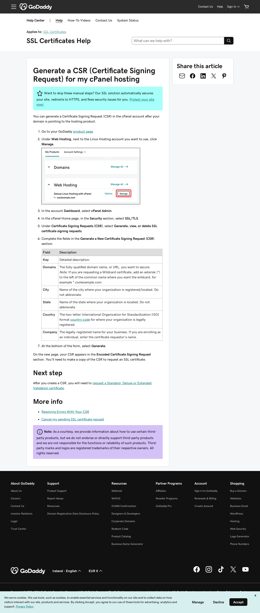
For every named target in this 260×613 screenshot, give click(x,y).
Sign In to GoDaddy (205, 490)
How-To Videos (79, 20)
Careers (15, 498)
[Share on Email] (182, 75)
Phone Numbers (239, 544)
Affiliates (161, 490)
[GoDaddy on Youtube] (245, 572)
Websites (235, 498)
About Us (16, 490)
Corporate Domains (123, 521)
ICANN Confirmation (123, 506)
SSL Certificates (54, 31)
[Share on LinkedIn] (203, 75)
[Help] (220, 7)
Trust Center (18, 528)
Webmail (116, 490)
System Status (127, 20)
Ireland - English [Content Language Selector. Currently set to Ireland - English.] (67, 570)
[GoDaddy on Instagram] (209, 572)
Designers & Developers (125, 513)
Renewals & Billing (205, 498)
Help (59, 20)
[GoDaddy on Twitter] (233, 572)
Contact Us (103, 20)
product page (83, 131)
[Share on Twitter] (213, 75)
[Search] (228, 40)
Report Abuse (55, 498)
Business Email (239, 506)
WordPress (236, 513)
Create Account (203, 506)
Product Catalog (121, 536)
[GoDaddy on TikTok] (221, 572)
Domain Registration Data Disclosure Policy (73, 513)
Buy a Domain (238, 490)
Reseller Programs (167, 498)
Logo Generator (239, 536)
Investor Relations (21, 513)
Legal (14, 521)
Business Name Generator (127, 544)
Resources (53, 506)
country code (80, 319)
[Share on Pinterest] (224, 75)
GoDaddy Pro (164, 506)
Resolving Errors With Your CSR (65, 411)
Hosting (234, 521)
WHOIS (115, 498)
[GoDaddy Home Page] (28, 570)
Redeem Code (119, 528)
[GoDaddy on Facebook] (196, 572)
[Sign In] (233, 7)
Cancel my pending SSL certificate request (73, 419)
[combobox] (178, 41)
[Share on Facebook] (192, 75)
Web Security (238, 528)
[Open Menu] (12, 6)
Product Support (57, 490)
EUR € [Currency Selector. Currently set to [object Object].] (96, 570)
